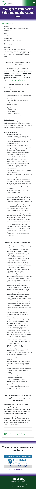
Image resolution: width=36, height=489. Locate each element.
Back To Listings (6, 23)
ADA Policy (14, 486)
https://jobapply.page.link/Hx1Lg (14, 434)
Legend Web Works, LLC (21, 485)
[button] (7, 469)
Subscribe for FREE (18, 481)
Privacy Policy (21, 486)
